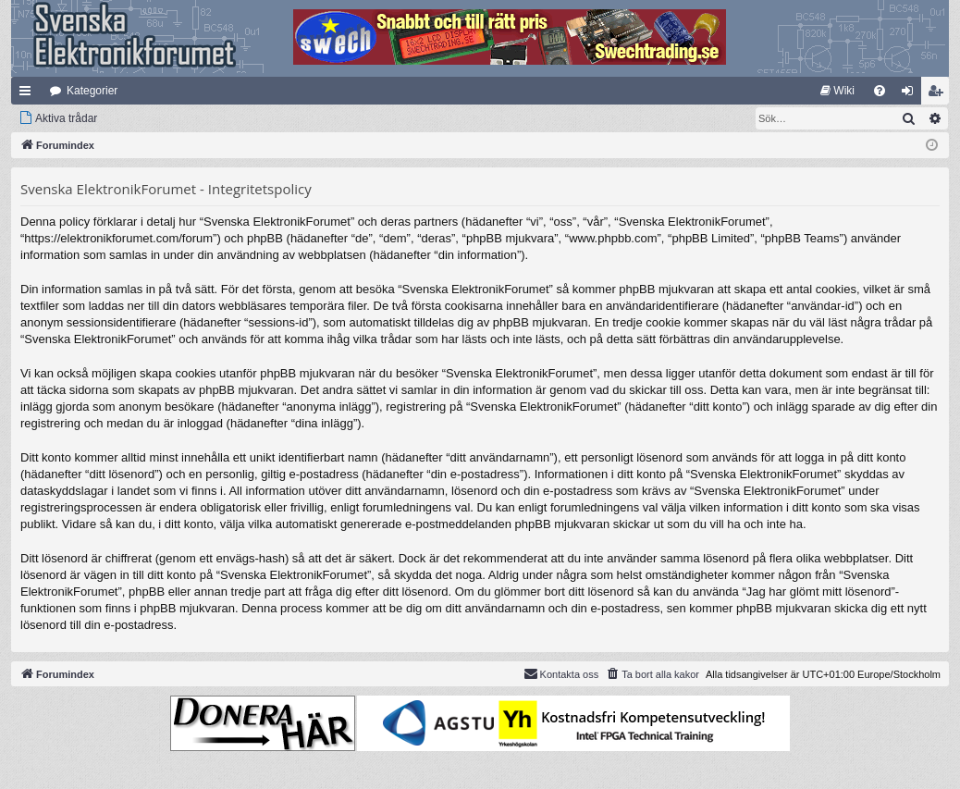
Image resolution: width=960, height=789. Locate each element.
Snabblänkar (28, 94)
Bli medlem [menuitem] (939, 94)
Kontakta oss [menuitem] (561, 673)
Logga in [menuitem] (911, 94)
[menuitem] (837, 91)
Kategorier (92, 90)
